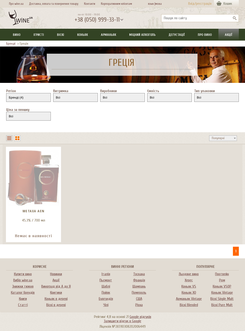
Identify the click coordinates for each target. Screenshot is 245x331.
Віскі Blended (189, 305)
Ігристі (38, 35)
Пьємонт (105, 280)
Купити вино (23, 274)
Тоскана (139, 274)
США (139, 299)
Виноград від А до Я (56, 286)
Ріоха (139, 305)
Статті (23, 305)
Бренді (10, 44)
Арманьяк (108, 35)
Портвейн (222, 274)
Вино (16, 35)
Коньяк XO (189, 292)
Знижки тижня (22, 286)
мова (157, 3)
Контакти (89, 3)
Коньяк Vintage (222, 292)
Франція (139, 280)
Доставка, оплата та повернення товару (53, 3)
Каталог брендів (23, 292)
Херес (189, 280)
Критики (56, 292)
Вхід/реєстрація (200, 3)
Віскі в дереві (56, 305)
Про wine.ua (16, 3)
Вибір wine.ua (22, 280)
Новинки (56, 274)
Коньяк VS (188, 286)
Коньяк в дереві (56, 299)
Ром (222, 280)
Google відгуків (140, 317)
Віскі (60, 35)
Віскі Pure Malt (222, 305)
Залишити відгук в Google (122, 321)
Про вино (205, 35)
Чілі (105, 305)
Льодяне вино (189, 274)
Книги (23, 299)
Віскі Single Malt (222, 299)
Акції (228, 35)
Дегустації (177, 35)
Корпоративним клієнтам (116, 3)
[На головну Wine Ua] (21, 18)
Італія (106, 274)
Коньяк (82, 35)
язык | (152, 3)
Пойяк (106, 292)
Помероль (139, 292)
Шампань (139, 286)
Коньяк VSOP (222, 286)
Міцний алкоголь (142, 35)
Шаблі (106, 286)
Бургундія (106, 299)
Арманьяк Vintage (189, 299)
